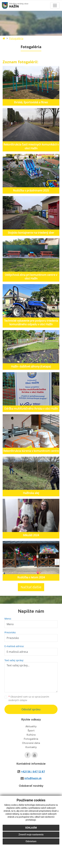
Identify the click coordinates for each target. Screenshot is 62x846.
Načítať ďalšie (31, 587)
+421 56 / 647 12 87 (33, 771)
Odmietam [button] (31, 841)
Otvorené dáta (31, 743)
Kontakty (31, 747)
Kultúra (31, 734)
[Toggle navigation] (55, 5)
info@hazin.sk (32, 778)
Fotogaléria (16, 38)
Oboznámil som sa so (28, 698)
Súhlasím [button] (31, 827)
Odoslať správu (31, 709)
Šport (31, 730)
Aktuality (31, 726)
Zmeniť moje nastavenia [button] (31, 834)
